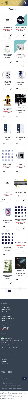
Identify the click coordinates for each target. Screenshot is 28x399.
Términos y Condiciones (8, 318)
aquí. (22, 385)
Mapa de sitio (5, 327)
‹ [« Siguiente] (3, 291)
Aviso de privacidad (7, 314)
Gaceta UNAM (5, 311)
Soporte (4, 361)
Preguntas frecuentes (7, 363)
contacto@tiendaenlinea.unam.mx (11, 344)
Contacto (4, 356)
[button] (13, 2)
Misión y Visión (5, 307)
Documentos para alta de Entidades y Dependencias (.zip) (11, 323)
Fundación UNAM (6, 309)
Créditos (4, 320)
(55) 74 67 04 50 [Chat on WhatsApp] (6, 338)
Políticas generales (6, 316)
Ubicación (4, 359)
